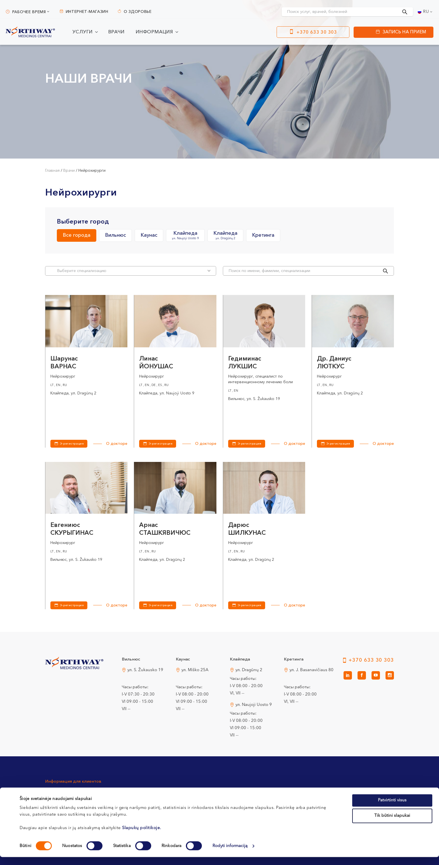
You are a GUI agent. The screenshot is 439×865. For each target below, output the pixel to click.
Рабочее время (29, 12)
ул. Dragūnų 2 (248, 670)
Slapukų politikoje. (141, 836)
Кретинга (263, 235)
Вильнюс (115, 235)
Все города (76, 235)
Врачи (116, 32)
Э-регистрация (72, 443)
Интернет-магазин (87, 12)
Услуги (83, 32)
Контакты (54, 792)
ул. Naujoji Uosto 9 (253, 705)
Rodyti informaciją (230, 854)
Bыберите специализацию (134, 271)
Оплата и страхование (206, 792)
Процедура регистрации (139, 792)
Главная (52, 171)
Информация (154, 32)
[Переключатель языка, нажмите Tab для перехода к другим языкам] (425, 12)
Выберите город (83, 222)
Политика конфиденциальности (285, 792)
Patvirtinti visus (392, 808)
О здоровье (138, 12)
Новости (332, 792)
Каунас (149, 235)
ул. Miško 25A (195, 670)
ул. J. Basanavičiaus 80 (311, 670)
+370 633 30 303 (316, 32)
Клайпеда (185, 235)
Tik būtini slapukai (392, 824)
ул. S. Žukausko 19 (145, 670)
